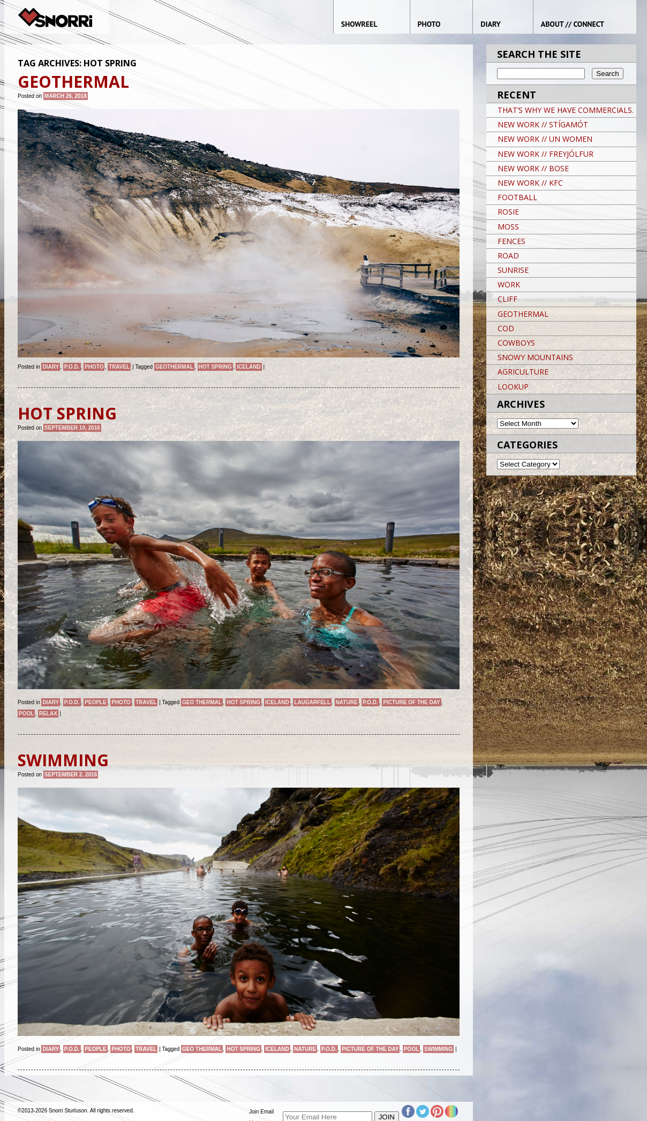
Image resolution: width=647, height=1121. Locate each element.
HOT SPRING (215, 367)
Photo (94, 367)
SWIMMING (438, 1049)
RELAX (48, 713)
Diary (50, 367)
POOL (26, 713)
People (96, 702)
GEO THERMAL (202, 702)
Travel (119, 367)
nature (347, 702)
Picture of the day (411, 702)
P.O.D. (72, 367)
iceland (248, 367)
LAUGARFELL (312, 702)
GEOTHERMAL (174, 367)
